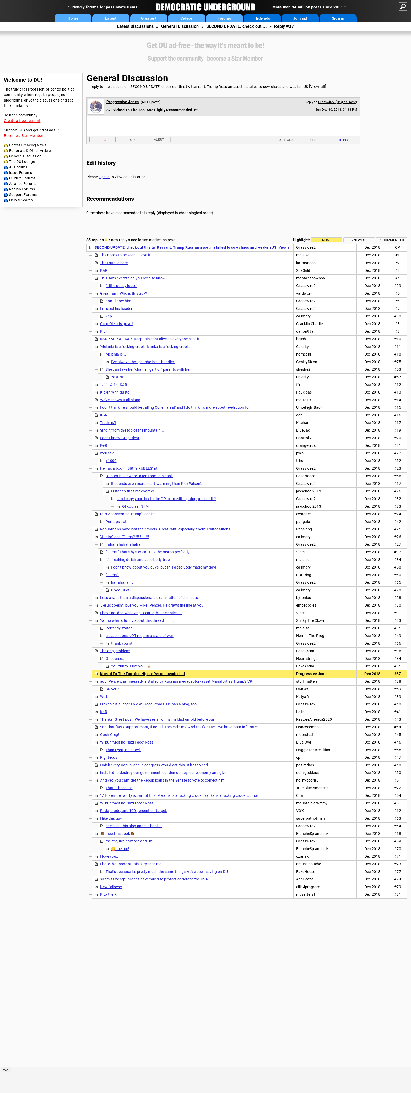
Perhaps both (117, 521)
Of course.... (116, 658)
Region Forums (22, 189)
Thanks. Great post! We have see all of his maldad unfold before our (157, 719)
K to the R (108, 894)
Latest (111, 18)
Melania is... (116, 354)
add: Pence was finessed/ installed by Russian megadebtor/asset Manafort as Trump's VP (176, 681)
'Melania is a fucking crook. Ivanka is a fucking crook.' (145, 346)
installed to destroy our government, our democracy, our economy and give (163, 773)
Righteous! (109, 757)
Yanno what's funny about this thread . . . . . (137, 620)
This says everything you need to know (132, 278)
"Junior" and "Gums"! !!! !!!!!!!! (124, 537)
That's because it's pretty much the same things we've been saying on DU (167, 871)
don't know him (118, 301)
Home (73, 18)
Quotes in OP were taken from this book (139, 476)
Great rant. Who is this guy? (123, 293)
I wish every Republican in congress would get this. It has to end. (154, 765)
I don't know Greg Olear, (120, 438)
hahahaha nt (122, 582)
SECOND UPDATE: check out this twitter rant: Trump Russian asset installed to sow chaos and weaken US (219, 86)
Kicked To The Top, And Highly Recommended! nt (142, 674)
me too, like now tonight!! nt (129, 841)
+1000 (111, 461)
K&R (103, 270)
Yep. (109, 316)
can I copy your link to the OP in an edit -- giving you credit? (166, 499)
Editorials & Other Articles (30, 150)
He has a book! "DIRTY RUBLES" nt (129, 468)
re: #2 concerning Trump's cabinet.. (129, 514)
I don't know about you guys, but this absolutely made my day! (163, 567)
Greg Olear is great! (116, 324)
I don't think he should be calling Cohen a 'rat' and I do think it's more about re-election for (175, 407)
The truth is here (114, 263)
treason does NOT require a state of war (140, 636)
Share (315, 140)
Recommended (391, 240)
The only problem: (115, 651)
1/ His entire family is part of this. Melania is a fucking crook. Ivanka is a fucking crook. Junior (179, 795)
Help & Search (21, 200)
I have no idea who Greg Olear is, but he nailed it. (141, 613)
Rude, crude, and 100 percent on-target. (133, 811)
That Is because (119, 788)
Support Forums (23, 195)
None (326, 240)
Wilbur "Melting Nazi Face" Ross (126, 742)
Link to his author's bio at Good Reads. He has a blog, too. (149, 704)
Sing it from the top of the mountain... (132, 430)
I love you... (110, 856)
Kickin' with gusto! (115, 392)
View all (317, 86)
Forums (224, 18)
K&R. (104, 415)
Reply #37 (284, 26)
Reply (344, 140)
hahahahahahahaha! (124, 544)
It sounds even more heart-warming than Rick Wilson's (156, 483)
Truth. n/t (108, 423)
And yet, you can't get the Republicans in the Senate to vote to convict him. (163, 780)
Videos (186, 18)
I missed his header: (116, 308)
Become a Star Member (23, 136)
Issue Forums (20, 173)
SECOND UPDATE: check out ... (236, 26)
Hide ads (262, 18)
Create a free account (22, 121)
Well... (105, 696)
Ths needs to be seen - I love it (125, 255)
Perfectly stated (119, 628)
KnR (103, 712)
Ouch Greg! (109, 735)
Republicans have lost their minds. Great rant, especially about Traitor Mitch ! (165, 529)
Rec (102, 140)
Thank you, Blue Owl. (123, 750)
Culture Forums (22, 178)
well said (107, 453)
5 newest (359, 240)
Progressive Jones (122, 102)
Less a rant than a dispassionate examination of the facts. (149, 598)
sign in (104, 177)
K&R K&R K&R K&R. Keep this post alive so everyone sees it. (150, 339)
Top (131, 140)
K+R (103, 445)
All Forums (18, 167)
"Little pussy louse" (121, 286)
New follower (111, 887)
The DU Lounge (22, 162)
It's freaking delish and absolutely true (138, 560)
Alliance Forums (22, 184)
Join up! (300, 18)
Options (286, 140)
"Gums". (112, 575)
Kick (103, 331)
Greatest (148, 18)
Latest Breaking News (27, 145)
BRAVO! (112, 689)
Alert (159, 139)
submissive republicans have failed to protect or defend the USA (154, 879)
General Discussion (180, 26)
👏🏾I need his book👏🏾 (117, 833)
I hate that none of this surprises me (130, 864)
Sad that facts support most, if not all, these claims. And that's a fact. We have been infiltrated (179, 727)
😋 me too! (120, 849)
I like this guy (111, 818)
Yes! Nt (117, 377)
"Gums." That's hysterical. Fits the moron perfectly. (148, 552)
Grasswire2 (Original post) (337, 102)
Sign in (338, 18)
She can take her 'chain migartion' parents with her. (149, 369)
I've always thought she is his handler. (143, 362)
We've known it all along (120, 400)
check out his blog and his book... (134, 826)
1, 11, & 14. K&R (113, 385)
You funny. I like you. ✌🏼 (131, 666)
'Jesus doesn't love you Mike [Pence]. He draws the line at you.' (152, 605)
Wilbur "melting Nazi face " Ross (127, 803)
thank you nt (122, 643)
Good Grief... (122, 590)
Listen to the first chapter (132, 491)
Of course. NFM (135, 506)
